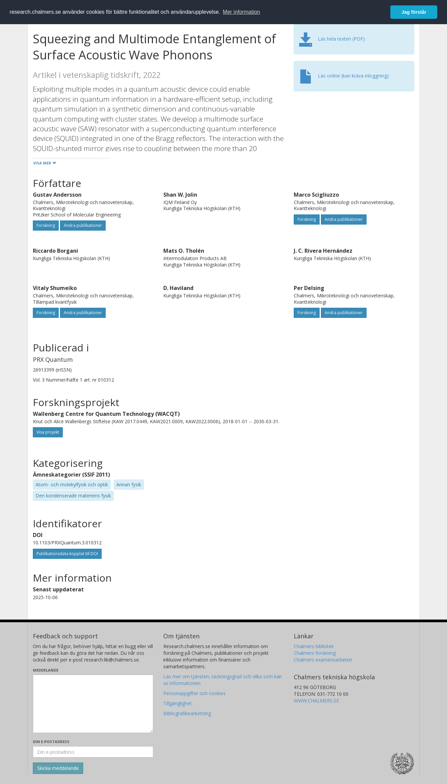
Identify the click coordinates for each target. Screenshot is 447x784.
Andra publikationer (83, 225)
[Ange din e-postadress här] (93, 751)
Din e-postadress (51, 741)
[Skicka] (58, 768)
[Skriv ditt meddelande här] (93, 704)
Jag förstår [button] (413, 12)
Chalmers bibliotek (314, 646)
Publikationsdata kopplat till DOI (67, 553)
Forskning (46, 225)
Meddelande (45, 670)
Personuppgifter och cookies (194, 693)
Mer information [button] (241, 12)
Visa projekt (48, 432)
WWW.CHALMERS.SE (316, 700)
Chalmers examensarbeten (323, 659)
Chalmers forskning (315, 653)
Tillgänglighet (177, 703)
